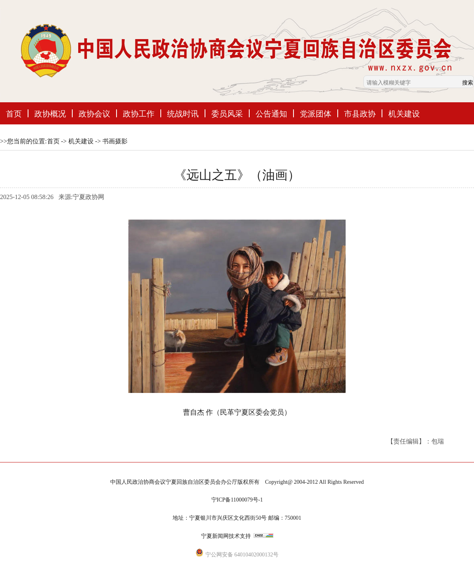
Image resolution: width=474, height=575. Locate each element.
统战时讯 (183, 113)
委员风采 (227, 113)
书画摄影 (115, 141)
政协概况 (50, 113)
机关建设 (404, 113)
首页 (14, 113)
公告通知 (271, 113)
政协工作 (138, 113)
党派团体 (315, 113)
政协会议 (94, 113)
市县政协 (360, 113)
